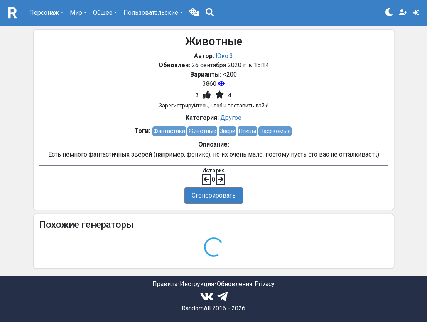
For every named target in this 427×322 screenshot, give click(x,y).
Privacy (265, 284)
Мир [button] (76, 12)
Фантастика (169, 131)
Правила (164, 284)
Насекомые (275, 131)
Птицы (247, 131)
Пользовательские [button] (150, 12)
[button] (194, 12)
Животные (202, 131)
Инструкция (197, 284)
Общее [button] (103, 12)
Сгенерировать (214, 195)
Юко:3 (224, 56)
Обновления (234, 284)
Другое (230, 117)
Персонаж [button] (44, 12)
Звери (227, 131)
